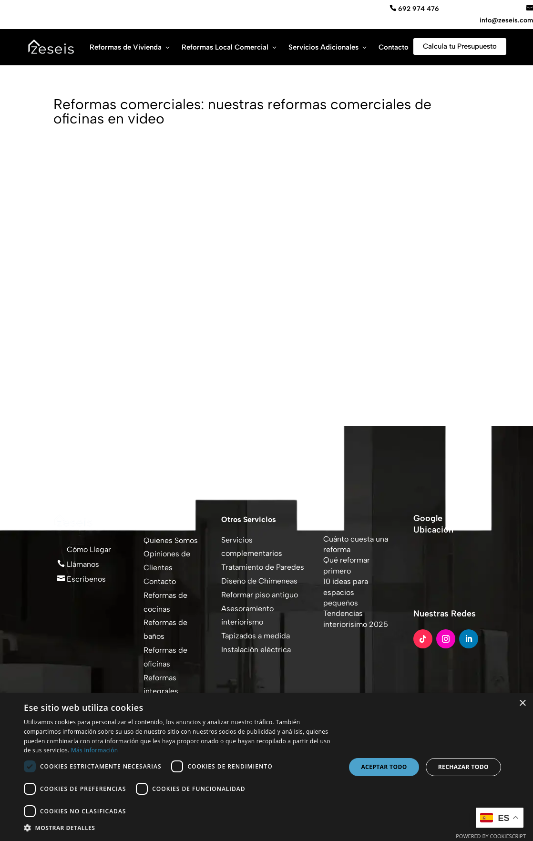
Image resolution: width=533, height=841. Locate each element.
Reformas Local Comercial (225, 47)
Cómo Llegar (88, 549)
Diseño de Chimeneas (259, 580)
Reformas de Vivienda (126, 47)
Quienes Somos (171, 540)
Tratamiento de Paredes (262, 567)
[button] (180, 828)
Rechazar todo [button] (463, 767)
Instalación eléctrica (256, 649)
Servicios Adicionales (323, 47)
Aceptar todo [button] (384, 767)
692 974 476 (417, 9)
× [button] (522, 703)
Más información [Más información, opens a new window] (94, 750)
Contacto (394, 47)
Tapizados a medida (255, 635)
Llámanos (82, 564)
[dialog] (266, 767)
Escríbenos (85, 579)
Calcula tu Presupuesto (460, 46)
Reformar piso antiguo (259, 594)
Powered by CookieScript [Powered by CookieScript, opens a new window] (491, 836)
